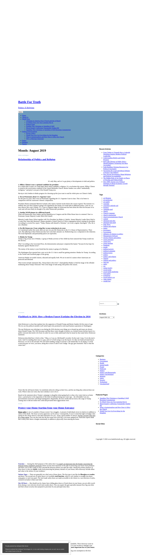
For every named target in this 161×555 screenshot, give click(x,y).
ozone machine (108, 243)
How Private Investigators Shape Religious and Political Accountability (117, 175)
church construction (109, 215)
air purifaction (107, 200)
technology (106, 275)
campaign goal (108, 209)
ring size (106, 262)
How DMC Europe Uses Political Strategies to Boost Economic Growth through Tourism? (115, 183)
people (105, 247)
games (105, 228)
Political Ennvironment (29, 131)
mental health (104, 365)
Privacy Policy (31, 133)
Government (107, 232)
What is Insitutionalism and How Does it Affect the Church (45, 137)
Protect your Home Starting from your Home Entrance (46, 407)
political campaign (109, 251)
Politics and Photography (108, 372)
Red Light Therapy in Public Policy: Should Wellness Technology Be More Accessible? (115, 163)
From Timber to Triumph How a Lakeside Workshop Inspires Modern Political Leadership (116, 154)
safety (105, 264)
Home (24, 115)
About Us (25, 117)
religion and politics (109, 260)
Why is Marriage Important (35, 139)
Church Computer (109, 213)
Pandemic (106, 245)
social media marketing (110, 272)
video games (107, 279)
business (106, 207)
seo (104, 266)
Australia (106, 204)
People (102, 367)
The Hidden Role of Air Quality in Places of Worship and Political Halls (116, 179)
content (105, 219)
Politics (102, 370)
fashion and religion (109, 226)
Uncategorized (104, 384)
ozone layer (107, 241)
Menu (20, 112)
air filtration (107, 198)
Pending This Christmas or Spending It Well (40, 126)
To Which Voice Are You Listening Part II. (39, 122)
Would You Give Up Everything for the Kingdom (42, 135)
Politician (103, 369)
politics (105, 255)
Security (102, 380)
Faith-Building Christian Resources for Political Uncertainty (115, 168)
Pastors (24, 144)
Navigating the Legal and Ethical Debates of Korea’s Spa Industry (116, 171)
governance (107, 230)
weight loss (106, 281)
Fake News (106, 224)
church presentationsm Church (113, 217)
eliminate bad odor (109, 221)
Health (102, 363)
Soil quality (107, 273)
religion (105, 258)
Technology (103, 382)
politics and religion (109, 256)
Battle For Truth (29, 102)
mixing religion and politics (112, 238)
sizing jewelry (107, 268)
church (105, 211)
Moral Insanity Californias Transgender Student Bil (42, 128)
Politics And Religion (107, 374)
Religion (25, 142)
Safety (102, 378)
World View (26, 119)
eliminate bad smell (109, 222)
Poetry (24, 140)
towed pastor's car (109, 277)
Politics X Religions (26, 108)
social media (107, 270)
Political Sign (30, 124)
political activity (108, 249)
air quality (106, 202)
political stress (107, 253)
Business (102, 359)
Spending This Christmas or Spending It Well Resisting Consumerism (48, 130)
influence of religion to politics (113, 234)
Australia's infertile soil (110, 205)
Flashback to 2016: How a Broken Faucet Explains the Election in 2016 (54, 316)
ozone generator (108, 239)
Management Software (110, 236)
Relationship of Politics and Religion (36, 159)
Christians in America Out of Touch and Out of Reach (43, 121)
